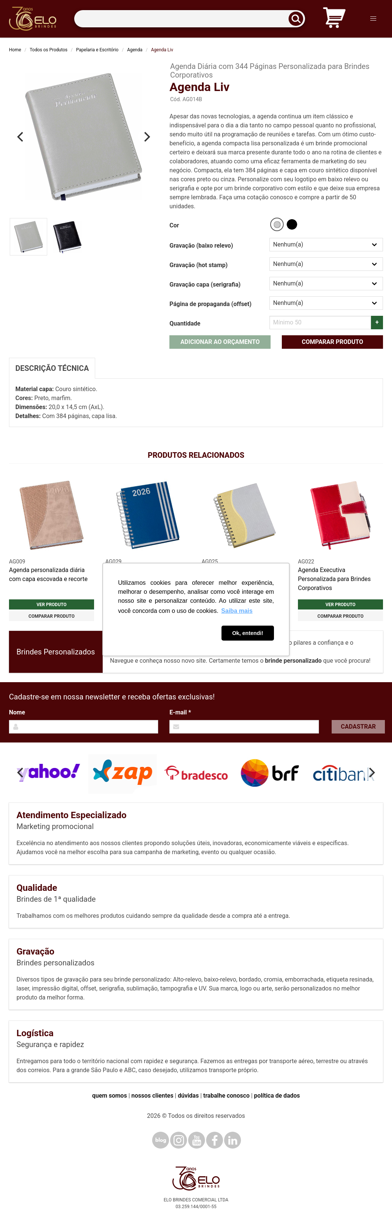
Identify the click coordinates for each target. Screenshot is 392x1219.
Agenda (134, 49)
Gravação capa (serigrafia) (205, 284)
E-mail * (180, 712)
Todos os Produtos (48, 49)
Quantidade (184, 323)
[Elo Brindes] (32, 19)
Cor (174, 225)
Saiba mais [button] (237, 611)
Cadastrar (358, 726)
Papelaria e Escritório (97, 49)
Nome (17, 712)
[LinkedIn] (232, 1140)
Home (15, 49)
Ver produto (51, 604)
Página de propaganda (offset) (210, 304)
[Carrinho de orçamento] (334, 18)
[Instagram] (178, 1140)
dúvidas (188, 1095)
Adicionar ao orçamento (220, 341)
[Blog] (160, 1140)
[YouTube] (196, 1140)
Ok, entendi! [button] (247, 633)
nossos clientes (153, 1095)
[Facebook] (214, 1140)
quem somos (109, 1095)
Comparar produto (332, 341)
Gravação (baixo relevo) (201, 245)
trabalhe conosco (226, 1095)
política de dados (277, 1095)
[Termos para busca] (189, 19)
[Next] (146, 136)
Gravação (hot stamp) (198, 265)
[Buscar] (298, 19)
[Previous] (21, 136)
